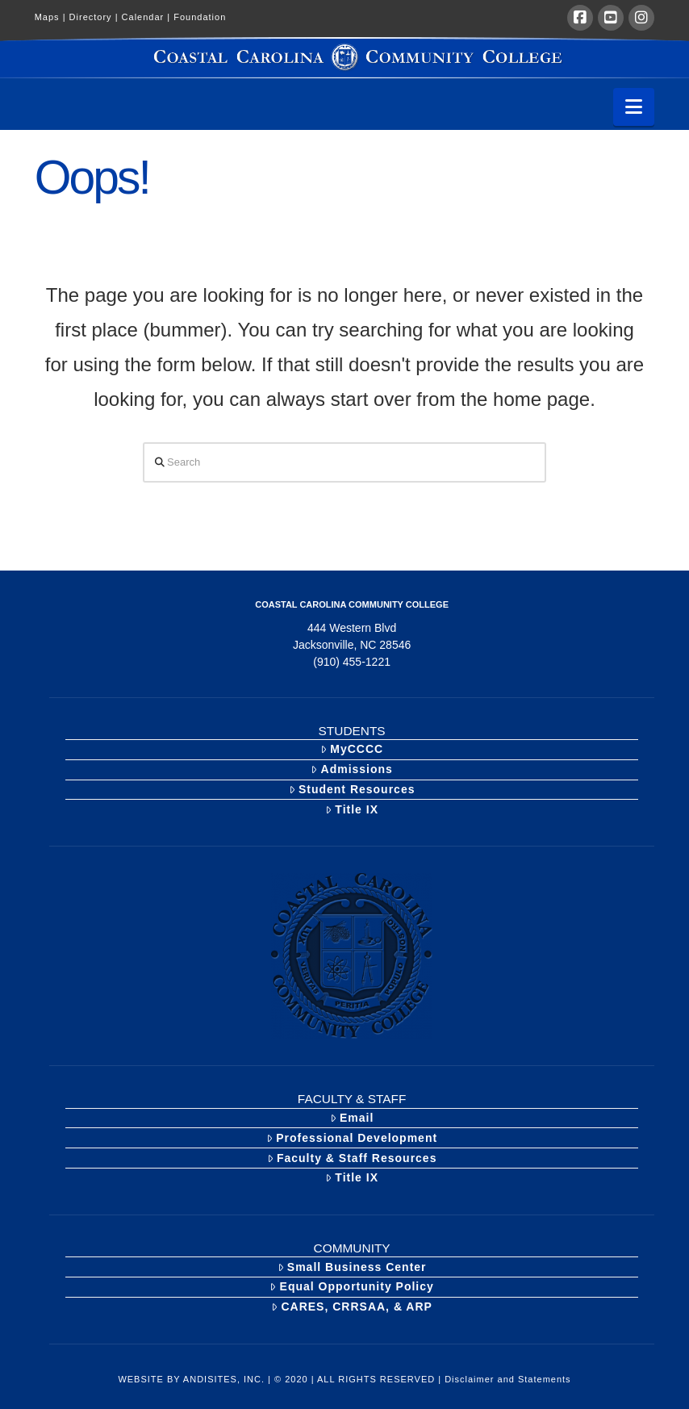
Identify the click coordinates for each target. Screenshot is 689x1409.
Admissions (352, 769)
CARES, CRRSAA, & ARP (351, 1306)
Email (352, 1117)
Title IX (351, 809)
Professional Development (351, 1137)
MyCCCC (351, 748)
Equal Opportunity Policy (351, 1286)
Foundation (199, 17)
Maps (52, 17)
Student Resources (352, 789)
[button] (633, 107)
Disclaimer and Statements (507, 1379)
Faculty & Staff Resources (352, 1158)
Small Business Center (352, 1267)
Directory (95, 17)
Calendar (148, 17)
